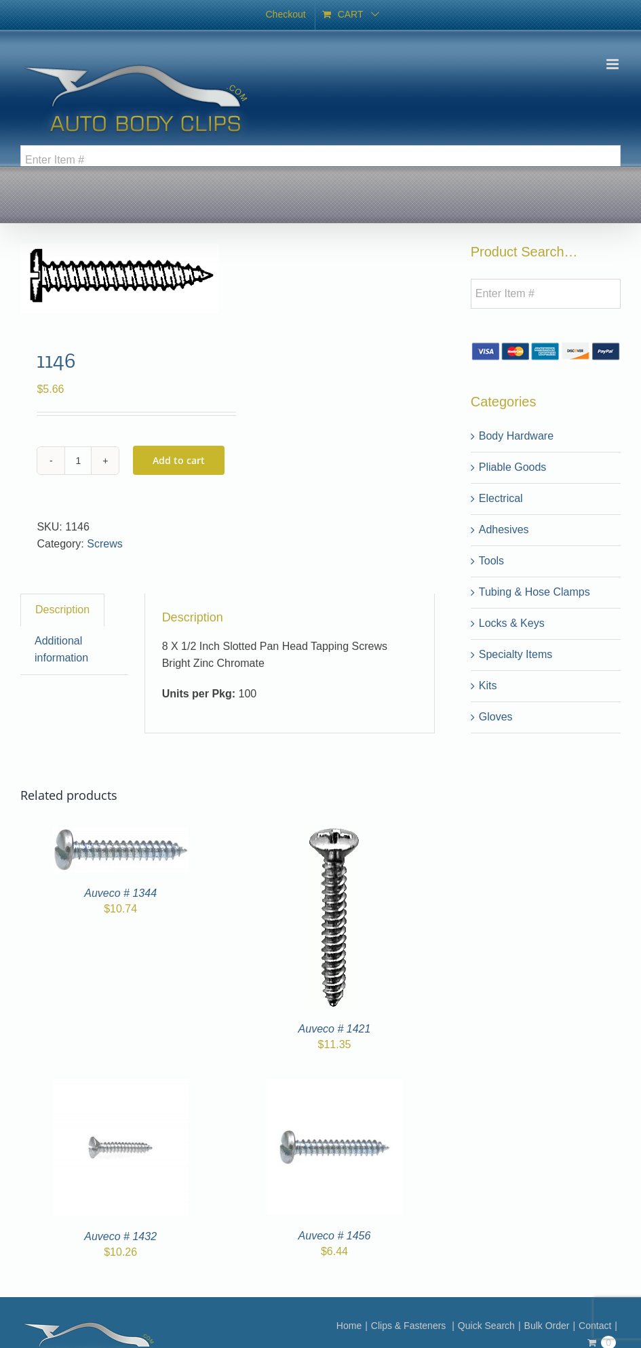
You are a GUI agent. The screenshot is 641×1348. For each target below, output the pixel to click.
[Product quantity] (78, 460)
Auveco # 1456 (334, 1235)
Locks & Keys (512, 623)
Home (349, 1325)
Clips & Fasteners (409, 1325)
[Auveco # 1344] (121, 835)
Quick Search (486, 1325)
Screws (104, 544)
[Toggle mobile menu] (613, 64)
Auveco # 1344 (120, 893)
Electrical (501, 498)
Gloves (496, 717)
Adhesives (504, 529)
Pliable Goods (513, 467)
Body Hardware (516, 436)
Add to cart (179, 460)
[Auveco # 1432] (121, 1087)
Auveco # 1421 (334, 1029)
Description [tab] (62, 609)
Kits (488, 685)
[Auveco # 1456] (334, 1087)
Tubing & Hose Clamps (534, 592)
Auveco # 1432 (120, 1236)
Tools (491, 560)
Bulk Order (547, 1325)
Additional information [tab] (61, 649)
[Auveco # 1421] (334, 835)
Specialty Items (515, 654)
